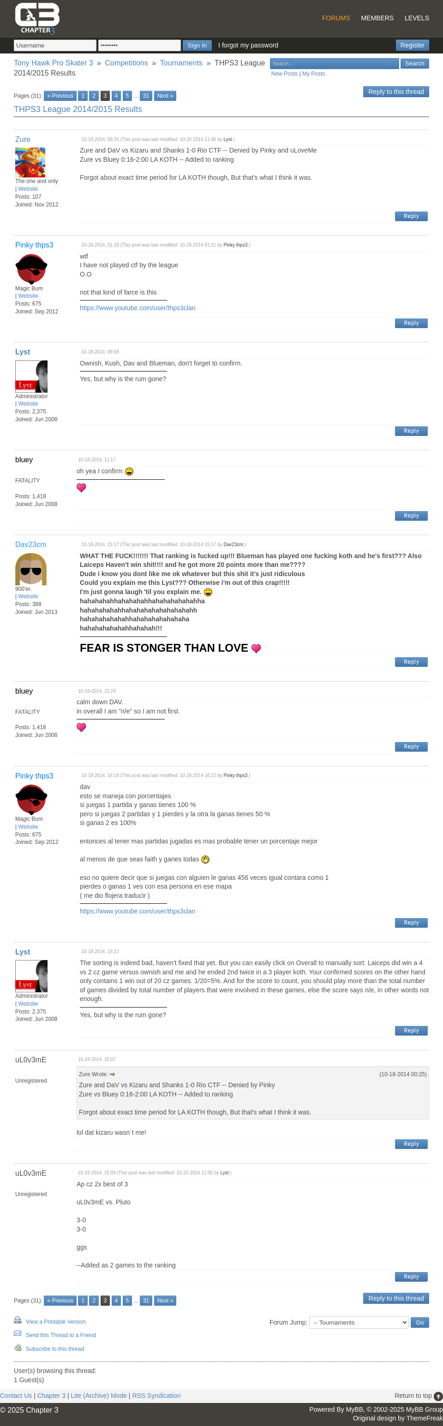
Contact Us (16, 1395)
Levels (417, 18)
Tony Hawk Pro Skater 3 (53, 63)
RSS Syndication (156, 1395)
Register (413, 45)
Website (28, 189)
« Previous (60, 96)
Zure (22, 139)
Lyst (228, 139)
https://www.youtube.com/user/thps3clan (138, 308)
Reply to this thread (396, 91)
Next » (165, 96)
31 (146, 96)
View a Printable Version (56, 1322)
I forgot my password (248, 45)
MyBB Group (424, 1409)
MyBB (354, 1409)
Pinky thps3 (236, 244)
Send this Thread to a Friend (61, 1335)
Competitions (126, 63)
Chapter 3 (51, 1395)
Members (377, 18)
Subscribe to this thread (55, 1349)
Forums (336, 18)
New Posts (284, 74)
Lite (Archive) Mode (99, 1395)
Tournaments (181, 63)
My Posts (313, 74)
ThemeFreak (425, 1418)
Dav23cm (233, 544)
